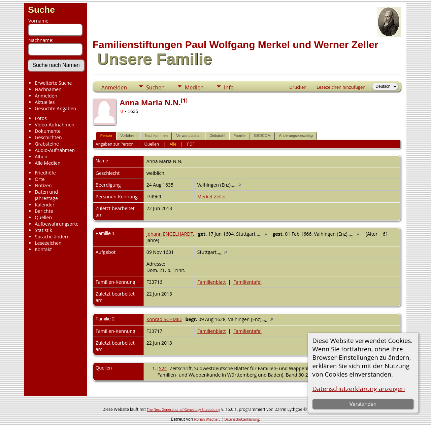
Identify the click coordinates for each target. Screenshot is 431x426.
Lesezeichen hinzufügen (341, 87)
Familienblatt (211, 282)
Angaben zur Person (115, 144)
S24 (163, 368)
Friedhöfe (45, 172)
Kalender (44, 204)
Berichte (44, 211)
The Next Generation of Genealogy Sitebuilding (183, 409)
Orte (39, 179)
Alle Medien (47, 163)
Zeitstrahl (217, 135)
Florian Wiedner (206, 419)
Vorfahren (129, 135)
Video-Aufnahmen (54, 124)
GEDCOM (262, 135)
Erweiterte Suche (53, 83)
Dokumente (48, 131)
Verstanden (362, 404)
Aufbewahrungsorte (56, 224)
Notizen (43, 185)
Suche (41, 10)
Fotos (41, 118)
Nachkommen (156, 135)
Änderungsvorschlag (296, 135)
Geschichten (48, 137)
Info (229, 87)
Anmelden (46, 95)
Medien (194, 87)
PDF (191, 144)
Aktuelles (45, 102)
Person (106, 135)
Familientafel (247, 282)
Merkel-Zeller (211, 196)
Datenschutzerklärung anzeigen (358, 388)
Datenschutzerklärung (241, 419)
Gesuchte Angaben (55, 108)
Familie (239, 135)
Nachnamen (48, 89)
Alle (173, 144)
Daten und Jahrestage (46, 195)
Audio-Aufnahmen (55, 150)
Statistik (43, 230)
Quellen (43, 217)
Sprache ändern (52, 236)
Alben (41, 156)
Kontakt (43, 249)
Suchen (155, 87)
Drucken (297, 87)
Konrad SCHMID (164, 319)
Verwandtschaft (188, 135)
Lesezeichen (48, 243)
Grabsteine (47, 144)
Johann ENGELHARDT (169, 234)
